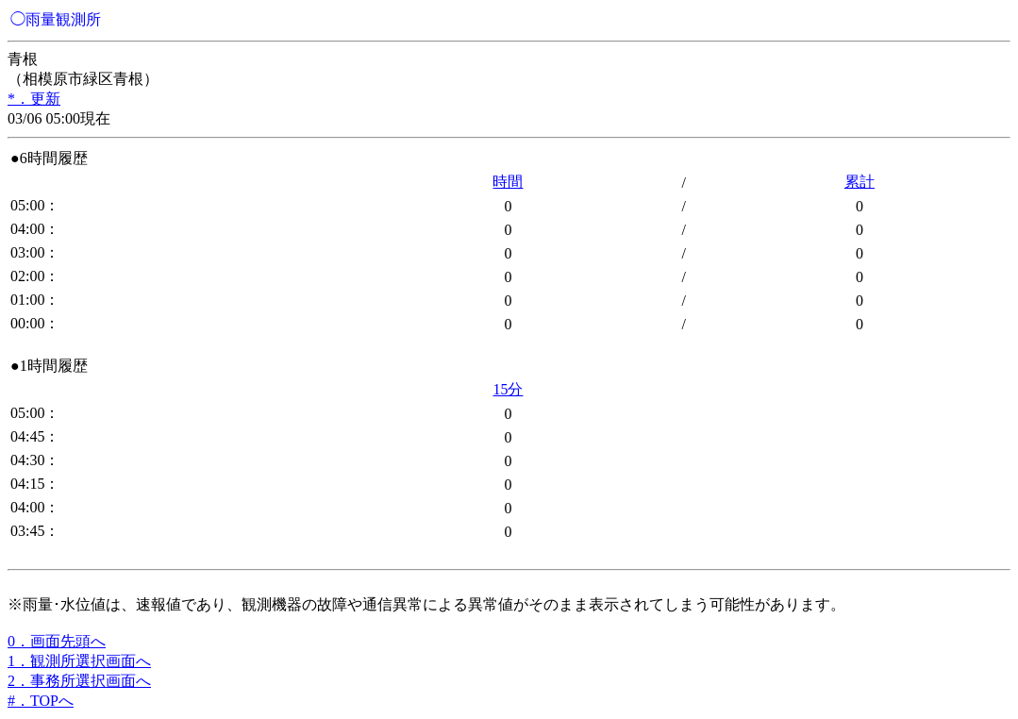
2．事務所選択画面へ (79, 681)
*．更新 (34, 99)
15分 (507, 389)
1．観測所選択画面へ (79, 661)
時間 (507, 182)
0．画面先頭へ (57, 641)
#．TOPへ (41, 701)
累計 (859, 182)
